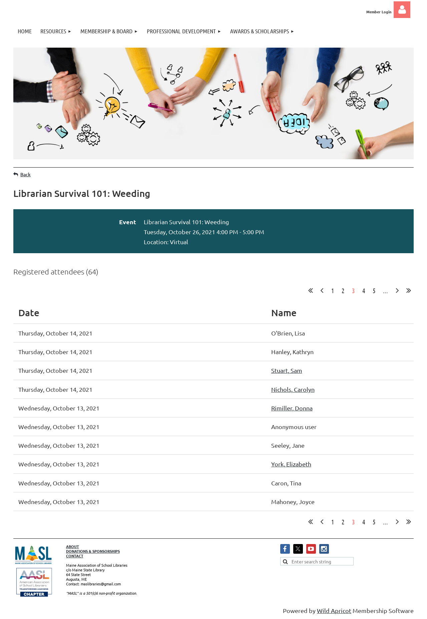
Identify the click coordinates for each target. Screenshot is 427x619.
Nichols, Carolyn (293, 389)
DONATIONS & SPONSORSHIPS (93, 551)
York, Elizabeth (291, 463)
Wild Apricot (334, 610)
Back (25, 174)
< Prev (322, 291)
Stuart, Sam (286, 370)
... (385, 291)
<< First (310, 291)
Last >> (408, 291)
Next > (397, 291)
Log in (402, 9)
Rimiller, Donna (292, 407)
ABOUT (72, 546)
